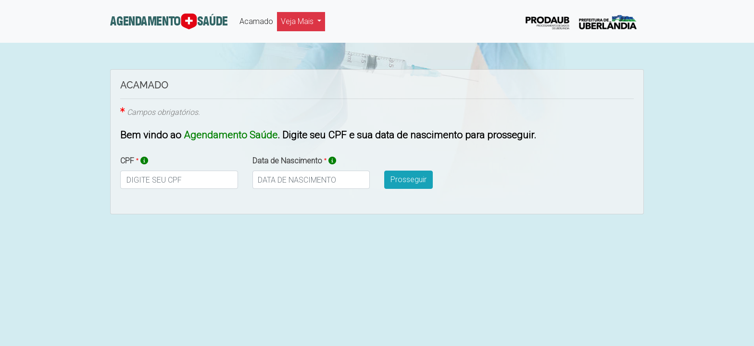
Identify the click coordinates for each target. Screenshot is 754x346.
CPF (134, 160)
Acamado (258, 20)
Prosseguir (408, 179)
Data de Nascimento (294, 160)
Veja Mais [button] (298, 21)
